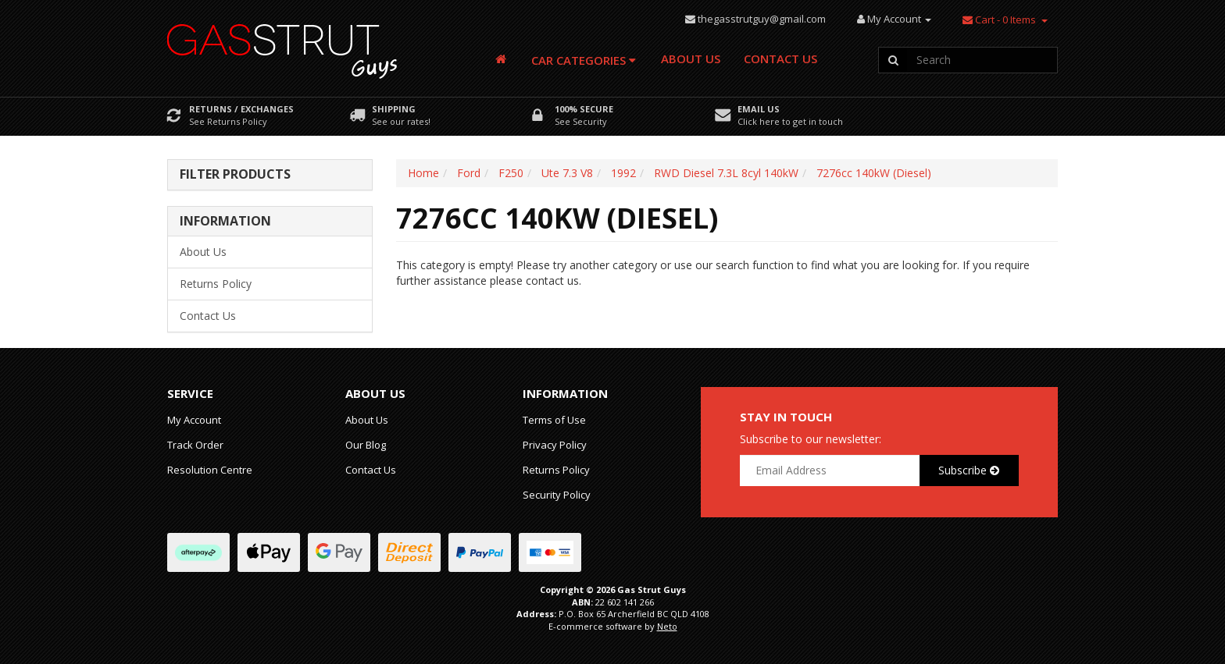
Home (423, 172)
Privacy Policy (555, 445)
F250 (510, 172)
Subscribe (968, 470)
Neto (667, 626)
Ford (468, 172)
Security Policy (557, 495)
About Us (690, 58)
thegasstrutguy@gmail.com (762, 19)
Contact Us (780, 58)
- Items (999, 19)
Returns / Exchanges (241, 109)
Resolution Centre (209, 470)
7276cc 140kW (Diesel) (873, 172)
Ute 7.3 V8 (567, 172)
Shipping (394, 109)
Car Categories (583, 60)
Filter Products (235, 175)
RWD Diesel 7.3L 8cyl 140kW (726, 172)
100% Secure (584, 109)
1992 (623, 172)
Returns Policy (216, 283)
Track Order (195, 445)
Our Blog (365, 445)
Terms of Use (554, 420)
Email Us (759, 109)
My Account (194, 420)
